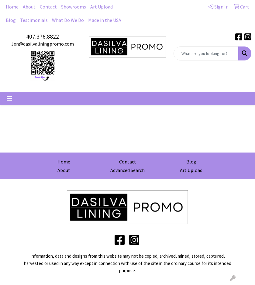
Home (12, 7)
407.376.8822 (42, 36)
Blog (11, 20)
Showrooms (73, 7)
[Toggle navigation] (9, 98)
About (29, 7)
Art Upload (101, 7)
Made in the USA (104, 20)
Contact (48, 7)
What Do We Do (68, 20)
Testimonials (34, 20)
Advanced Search (127, 170)
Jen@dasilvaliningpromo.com (42, 44)
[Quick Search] (206, 53)
